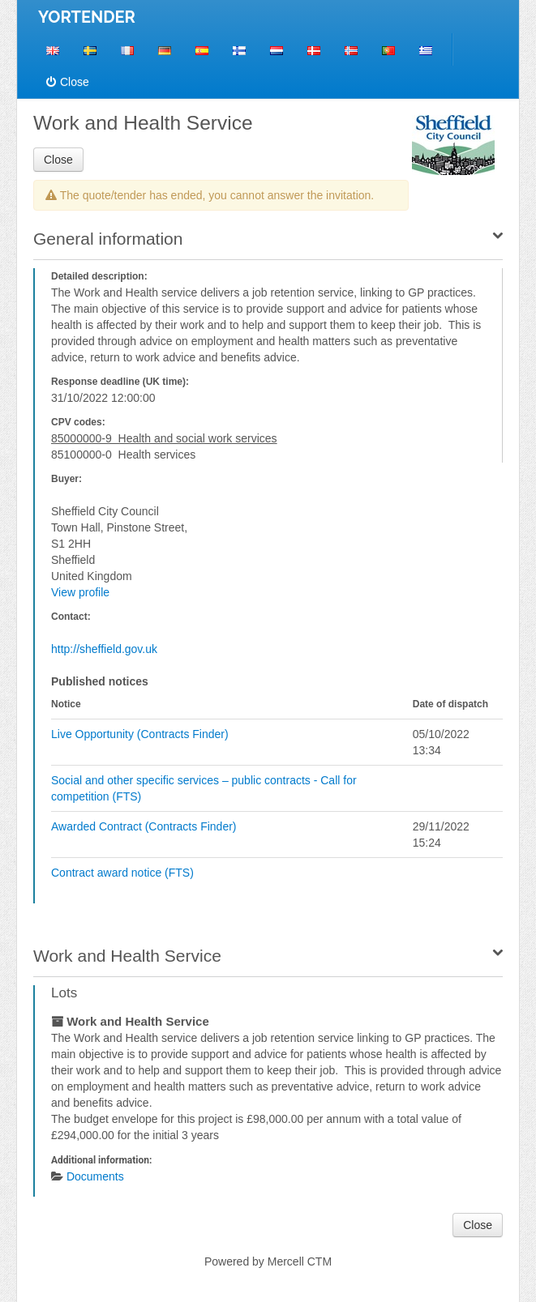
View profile (80, 592)
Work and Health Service (127, 955)
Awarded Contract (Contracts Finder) (144, 826)
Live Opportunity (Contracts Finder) (140, 734)
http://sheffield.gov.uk (104, 648)
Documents (95, 1176)
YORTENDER (86, 17)
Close (67, 81)
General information (107, 238)
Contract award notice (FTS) (122, 872)
